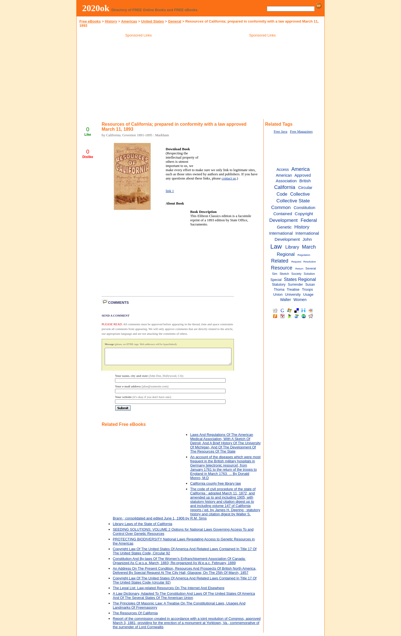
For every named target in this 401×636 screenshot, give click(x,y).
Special (276, 280)
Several (310, 268)
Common (281, 207)
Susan (310, 285)
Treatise (293, 289)
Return (299, 268)
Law (276, 246)
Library (292, 246)
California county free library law (215, 487)
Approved (302, 175)
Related (279, 261)
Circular (305, 187)
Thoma (279, 290)
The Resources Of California (135, 616)
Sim (274, 273)
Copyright (304, 213)
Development (283, 220)
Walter (285, 300)
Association (286, 181)
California (284, 187)
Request (296, 261)
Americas (129, 21)
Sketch (284, 273)
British (305, 181)
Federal (308, 220)
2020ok (95, 8)
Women (300, 300)
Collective (300, 193)
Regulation (303, 254)
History (111, 21)
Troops (307, 289)
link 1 (170, 191)
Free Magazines (301, 131)
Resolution (309, 261)
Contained (282, 214)
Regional (286, 254)
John (307, 239)
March (309, 247)
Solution (309, 273)
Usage (308, 294)
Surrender (295, 285)
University (293, 294)
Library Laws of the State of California (142, 527)
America (300, 169)
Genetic (284, 227)
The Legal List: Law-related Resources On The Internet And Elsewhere (168, 591)
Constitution (304, 207)
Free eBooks (90, 21)
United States (152, 21)
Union (277, 294)
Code (282, 193)
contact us (229, 178)
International (281, 233)
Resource (281, 268)
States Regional (300, 279)
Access (283, 170)
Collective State (293, 200)
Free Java (280, 131)
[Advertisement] (138, 79)
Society (296, 273)
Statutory (278, 285)
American (284, 175)
